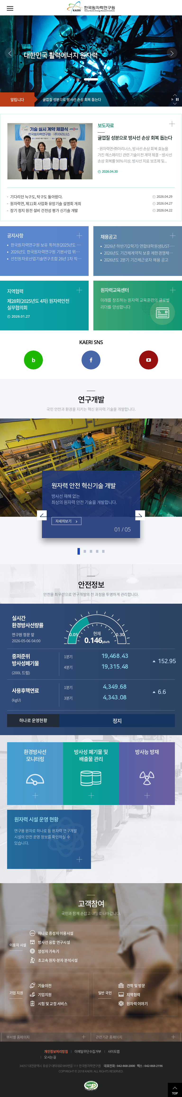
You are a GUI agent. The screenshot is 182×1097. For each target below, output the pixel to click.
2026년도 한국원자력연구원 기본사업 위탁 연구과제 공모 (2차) (46, 252)
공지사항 (15, 235)
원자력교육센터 (114, 290)
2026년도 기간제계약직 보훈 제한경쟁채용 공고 (139, 253)
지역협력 (15, 291)
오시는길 (50, 1057)
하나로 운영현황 (33, 720)
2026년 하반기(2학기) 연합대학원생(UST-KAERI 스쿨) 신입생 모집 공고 (139, 246)
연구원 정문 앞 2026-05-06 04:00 (35, 628)
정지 (117, 721)
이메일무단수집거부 (87, 1051)
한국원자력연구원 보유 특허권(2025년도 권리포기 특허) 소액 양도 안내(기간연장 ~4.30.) (46, 245)
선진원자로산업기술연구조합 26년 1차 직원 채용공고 (46, 258)
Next (137, 515)
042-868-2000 (126, 1066)
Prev (44, 515)
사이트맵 (114, 1051)
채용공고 (108, 236)
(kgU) (35, 695)
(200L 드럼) (35, 663)
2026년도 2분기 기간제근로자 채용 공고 (136, 260)
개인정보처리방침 (56, 1051)
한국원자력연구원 (91, 8)
